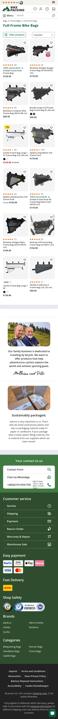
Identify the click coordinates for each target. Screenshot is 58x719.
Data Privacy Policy (35, 676)
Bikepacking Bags (12, 646)
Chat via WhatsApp (29, 477)
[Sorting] (43, 35)
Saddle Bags (9, 655)
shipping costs (40, 693)
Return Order (29, 529)
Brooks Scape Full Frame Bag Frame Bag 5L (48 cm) (42, 108)
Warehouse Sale (29, 544)
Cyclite (6, 631)
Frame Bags (35, 651)
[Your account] (40, 9)
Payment (29, 521)
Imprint (13, 671)
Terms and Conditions (33, 671)
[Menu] (8, 15)
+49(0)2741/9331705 (29, 485)
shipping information (41, 706)
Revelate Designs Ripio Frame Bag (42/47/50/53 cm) (14, 244)
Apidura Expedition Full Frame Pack (41, 154)
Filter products (14, 34)
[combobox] (32, 15)
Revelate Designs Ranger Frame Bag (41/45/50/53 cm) (42, 70)
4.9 (13, 2)
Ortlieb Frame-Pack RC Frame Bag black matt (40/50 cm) (41, 202)
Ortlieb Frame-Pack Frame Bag (12, 71)
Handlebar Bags (11, 651)
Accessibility (14, 685)
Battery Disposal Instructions (27, 681)
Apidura (7, 622)
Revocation (14, 676)
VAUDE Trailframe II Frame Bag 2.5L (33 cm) (41, 286)
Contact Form (29, 469)
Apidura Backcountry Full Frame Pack (15, 198)
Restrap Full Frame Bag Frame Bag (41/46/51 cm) (42, 243)
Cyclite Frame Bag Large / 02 (15, 286)
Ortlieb (6, 627)
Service (29, 506)
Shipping (29, 513)
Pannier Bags (36, 646)
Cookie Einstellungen (36, 685)
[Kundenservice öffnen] (52, 713)
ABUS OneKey (36, 622)
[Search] (53, 15)
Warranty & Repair (29, 536)
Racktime (34, 627)
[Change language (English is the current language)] (53, 2)
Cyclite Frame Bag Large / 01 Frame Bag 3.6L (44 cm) (15, 154)
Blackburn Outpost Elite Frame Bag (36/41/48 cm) (15, 111)
